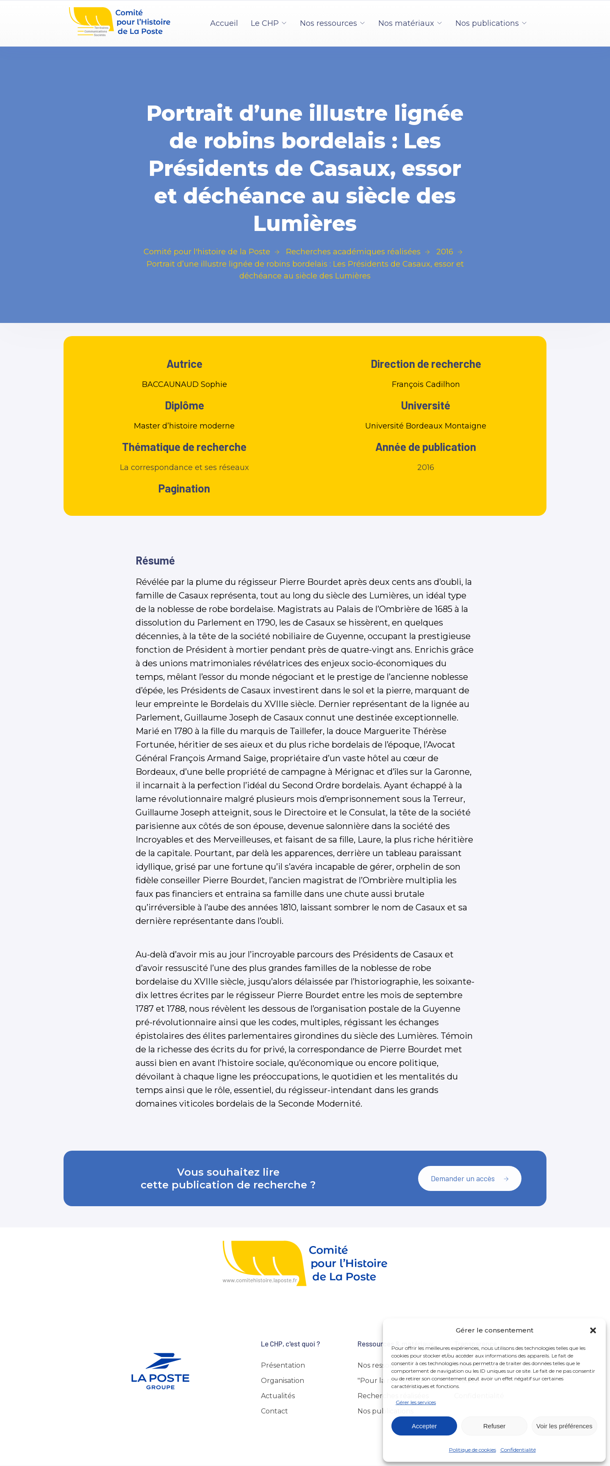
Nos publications (487, 23)
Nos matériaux (406, 23)
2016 (425, 467)
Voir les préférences (564, 1426)
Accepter (424, 1426)
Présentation (283, 1365)
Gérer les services (416, 1402)
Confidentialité (518, 1450)
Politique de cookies (472, 1450)
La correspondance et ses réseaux (184, 467)
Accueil (224, 23)
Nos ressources (328, 23)
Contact (274, 1411)
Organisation (282, 1381)
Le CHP (265, 23)
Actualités (278, 1396)
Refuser (494, 1426)
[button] (593, 1330)
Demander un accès (470, 1178)
